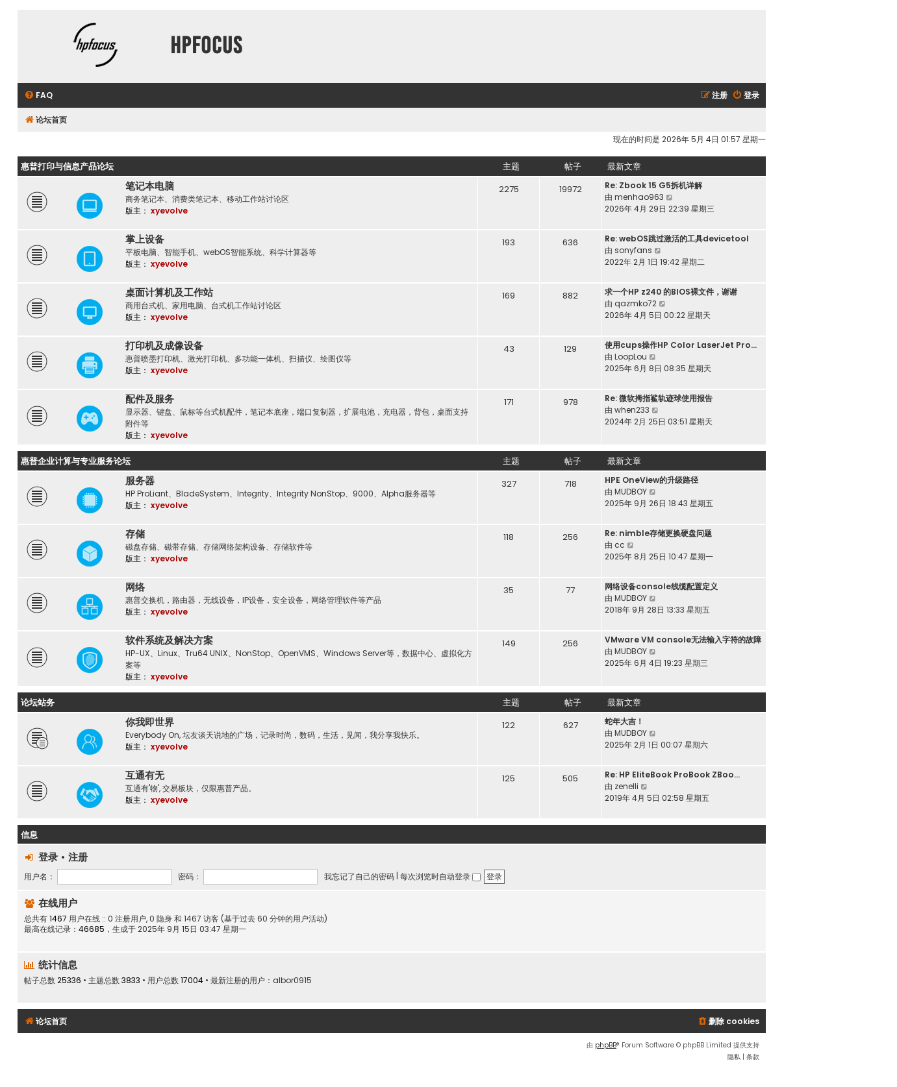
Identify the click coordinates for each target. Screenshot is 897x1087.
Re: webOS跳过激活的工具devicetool (677, 238)
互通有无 (144, 775)
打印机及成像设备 (164, 345)
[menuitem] (38, 95)
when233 (632, 409)
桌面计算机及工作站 (169, 292)
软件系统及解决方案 (169, 640)
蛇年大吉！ (624, 721)
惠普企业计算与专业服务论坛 (76, 461)
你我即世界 (149, 722)
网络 (135, 587)
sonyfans (633, 250)
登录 (48, 857)
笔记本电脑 (149, 186)
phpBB (605, 1045)
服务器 (140, 480)
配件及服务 (149, 399)
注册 (78, 857)
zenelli (626, 786)
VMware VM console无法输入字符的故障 (683, 639)
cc (619, 544)
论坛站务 (38, 702)
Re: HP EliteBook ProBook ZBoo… (672, 774)
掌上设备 (144, 239)
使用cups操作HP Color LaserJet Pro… (681, 344)
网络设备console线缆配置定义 (661, 586)
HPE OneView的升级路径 (651, 479)
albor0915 (292, 980)
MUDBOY (630, 491)
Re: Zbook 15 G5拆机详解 (653, 185)
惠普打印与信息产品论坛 (67, 166)
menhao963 (639, 196)
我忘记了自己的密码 (359, 876)
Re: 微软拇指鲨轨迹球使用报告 (659, 398)
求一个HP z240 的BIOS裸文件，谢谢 (671, 291)
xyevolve (169, 210)
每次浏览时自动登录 (440, 876)
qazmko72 (635, 303)
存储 (135, 534)
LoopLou (630, 356)
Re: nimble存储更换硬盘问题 (658, 533)
